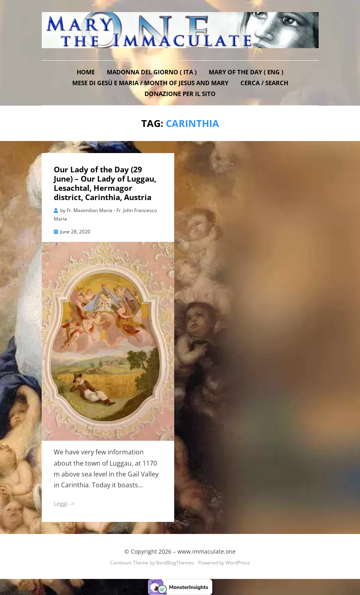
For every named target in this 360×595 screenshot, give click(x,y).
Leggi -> (64, 503)
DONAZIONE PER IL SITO (180, 94)
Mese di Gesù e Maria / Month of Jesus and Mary (150, 83)
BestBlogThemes (175, 562)
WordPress (238, 562)
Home (86, 72)
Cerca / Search (264, 83)
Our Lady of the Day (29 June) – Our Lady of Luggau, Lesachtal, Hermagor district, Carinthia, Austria (105, 183)
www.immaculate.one (206, 551)
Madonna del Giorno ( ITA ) (152, 72)
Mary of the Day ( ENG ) (246, 72)
